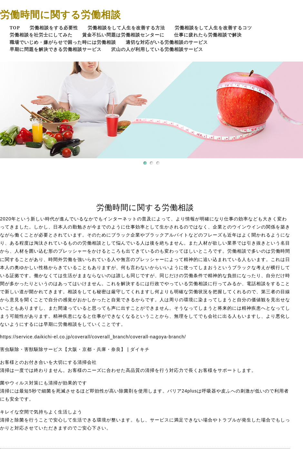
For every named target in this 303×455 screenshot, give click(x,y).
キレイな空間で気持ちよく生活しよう (41, 411)
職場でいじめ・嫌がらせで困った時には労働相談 (63, 42)
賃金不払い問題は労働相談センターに (123, 35)
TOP (15, 27)
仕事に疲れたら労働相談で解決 (208, 35)
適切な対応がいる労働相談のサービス (167, 42)
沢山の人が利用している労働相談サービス (157, 49)
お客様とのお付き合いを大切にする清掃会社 (48, 362)
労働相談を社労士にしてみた (41, 35)
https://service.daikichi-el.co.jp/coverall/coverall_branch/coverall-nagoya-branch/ (93, 336)
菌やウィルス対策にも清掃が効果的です (43, 382)
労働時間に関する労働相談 (60, 14)
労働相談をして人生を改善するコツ (213, 27)
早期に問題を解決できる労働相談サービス (56, 49)
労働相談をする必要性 (54, 27)
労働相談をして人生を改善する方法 (126, 27)
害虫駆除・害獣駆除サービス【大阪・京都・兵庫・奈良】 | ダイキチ (75, 349)
